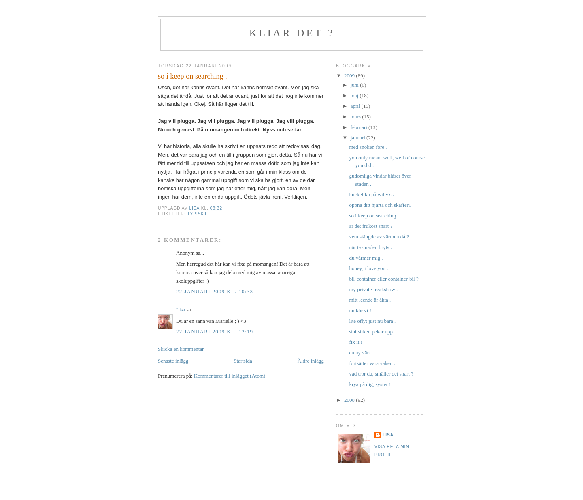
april (356, 106)
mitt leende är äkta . (370, 300)
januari (358, 138)
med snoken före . (368, 147)
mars (356, 117)
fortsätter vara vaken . (372, 363)
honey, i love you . (368, 268)
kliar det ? (291, 33)
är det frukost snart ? (370, 226)
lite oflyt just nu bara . (372, 321)
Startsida (243, 361)
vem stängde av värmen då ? (379, 237)
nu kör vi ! (360, 310)
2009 (350, 76)
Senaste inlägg (173, 361)
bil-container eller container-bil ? (383, 279)
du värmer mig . (366, 258)
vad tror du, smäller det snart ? (381, 374)
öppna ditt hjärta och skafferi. (380, 205)
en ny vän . (360, 353)
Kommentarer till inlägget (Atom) (230, 376)
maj (355, 95)
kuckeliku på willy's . (371, 194)
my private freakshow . (373, 289)
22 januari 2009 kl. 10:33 (214, 291)
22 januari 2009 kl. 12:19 (214, 331)
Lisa (180, 310)
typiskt (197, 214)
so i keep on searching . (373, 215)
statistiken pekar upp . (372, 331)
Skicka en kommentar (181, 349)
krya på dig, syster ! (370, 384)
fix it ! (355, 342)
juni (355, 85)
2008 (350, 400)
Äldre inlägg (311, 361)
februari (359, 127)
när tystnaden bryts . (370, 247)
